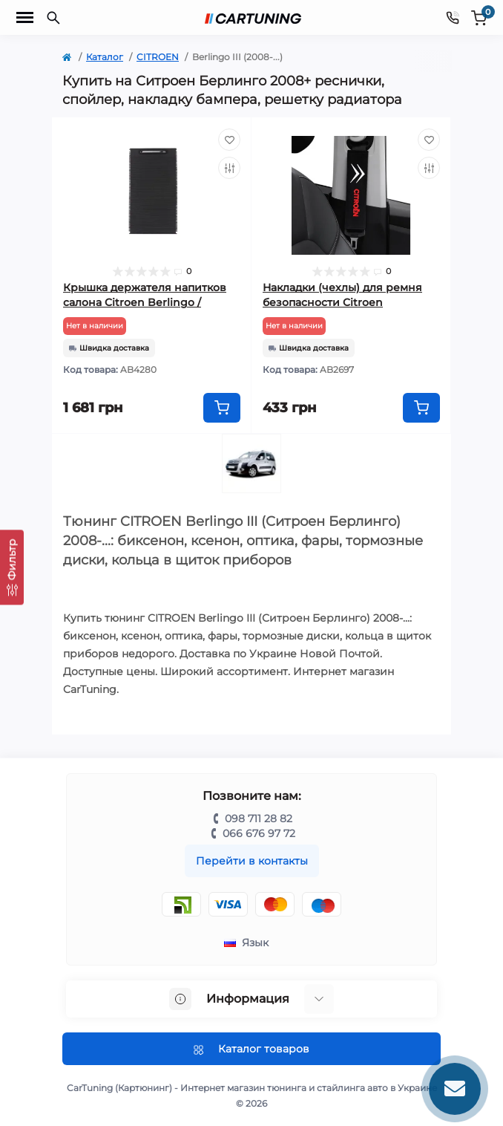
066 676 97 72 (259, 833)
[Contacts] (452, 17)
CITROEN (158, 56)
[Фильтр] (12, 567)
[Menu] (24, 18)
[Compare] (229, 168)
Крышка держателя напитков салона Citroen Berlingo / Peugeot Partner (144, 302)
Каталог (104, 56)
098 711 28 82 (258, 818)
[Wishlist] (229, 139)
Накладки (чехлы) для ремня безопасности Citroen (342, 295)
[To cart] (221, 408)
